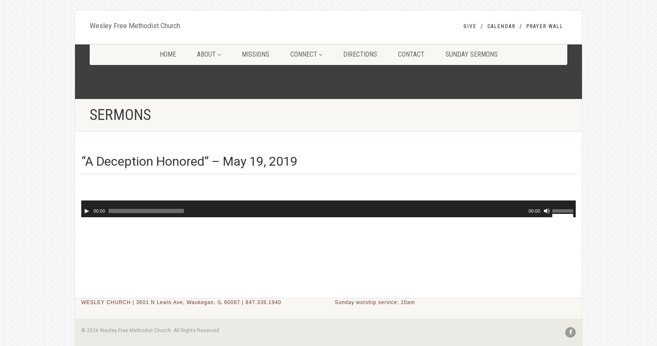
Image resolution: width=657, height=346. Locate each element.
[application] (328, 208)
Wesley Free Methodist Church (135, 24)
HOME (168, 54)
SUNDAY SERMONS (471, 54)
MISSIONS (255, 54)
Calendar (501, 26)
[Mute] (546, 211)
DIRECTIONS (360, 54)
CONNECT (306, 54)
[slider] (146, 211)
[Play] (86, 211)
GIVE (469, 26)
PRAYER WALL (544, 26)
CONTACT (411, 54)
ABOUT (209, 54)
